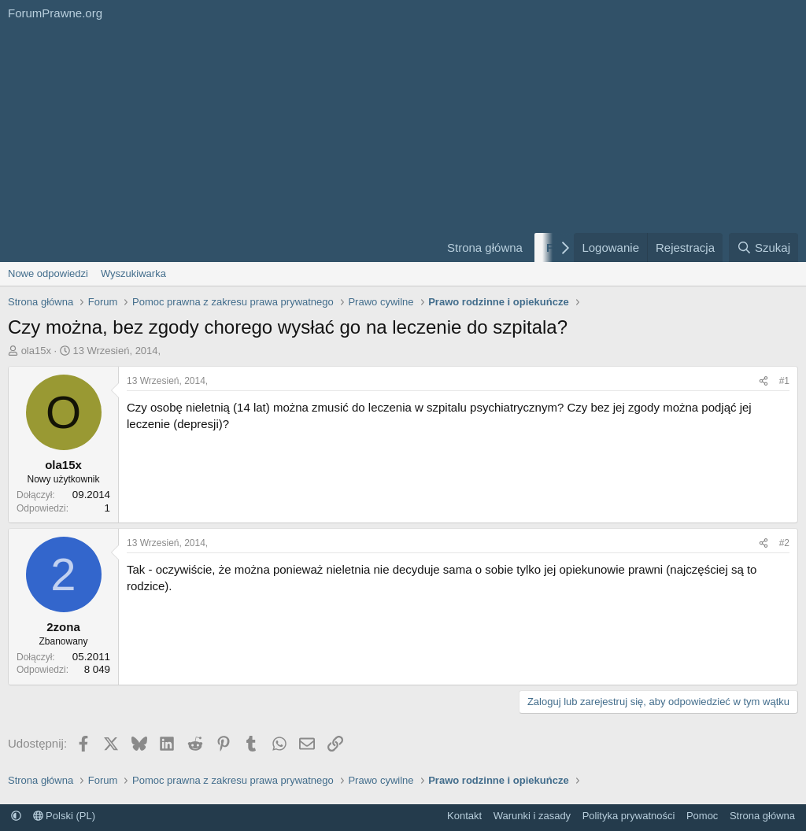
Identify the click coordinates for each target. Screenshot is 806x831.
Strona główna (485, 247)
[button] (16, 815)
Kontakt (464, 816)
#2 (784, 542)
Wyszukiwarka (133, 273)
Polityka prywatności (628, 816)
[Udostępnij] (763, 381)
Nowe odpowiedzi (48, 273)
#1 (784, 380)
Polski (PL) (64, 816)
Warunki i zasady (532, 816)
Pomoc (702, 816)
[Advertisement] (213, 144)
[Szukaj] (763, 247)
